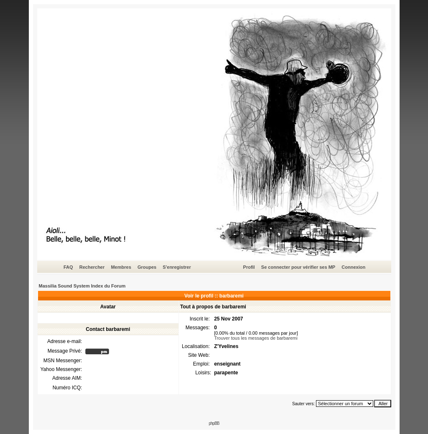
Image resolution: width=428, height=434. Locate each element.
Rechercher (92, 267)
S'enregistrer (177, 267)
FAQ (68, 267)
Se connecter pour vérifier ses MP (298, 267)
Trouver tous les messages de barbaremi (256, 338)
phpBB (214, 423)
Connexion (353, 267)
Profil (249, 267)
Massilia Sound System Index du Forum (82, 285)
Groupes (147, 267)
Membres (121, 267)
